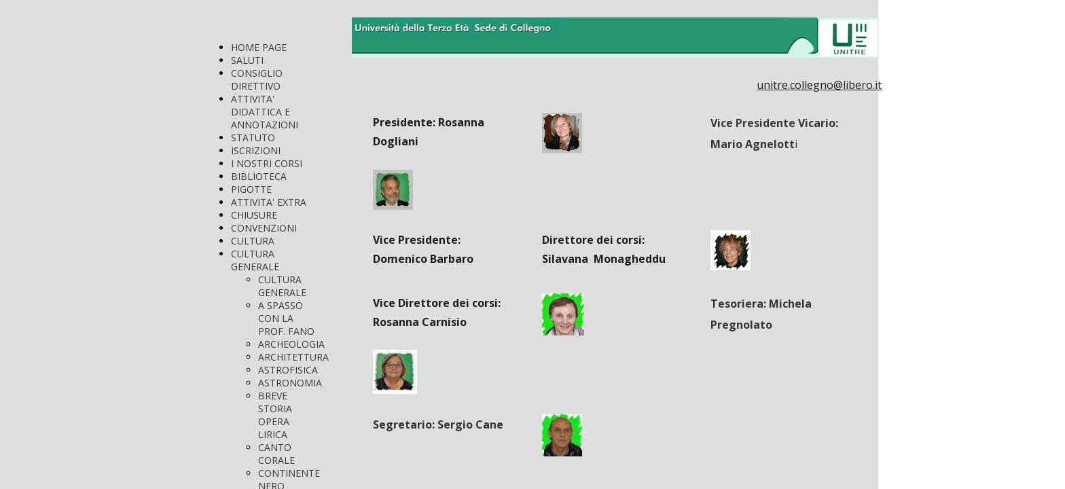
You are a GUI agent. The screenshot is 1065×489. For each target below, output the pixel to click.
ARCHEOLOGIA (291, 344)
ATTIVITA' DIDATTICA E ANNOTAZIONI (264, 111)
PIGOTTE (251, 189)
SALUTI (247, 60)
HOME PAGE (259, 47)
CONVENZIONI (264, 227)
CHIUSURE (254, 215)
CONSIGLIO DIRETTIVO (257, 79)
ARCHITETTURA (293, 356)
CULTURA (252, 240)
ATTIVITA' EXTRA (268, 202)
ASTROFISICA (288, 369)
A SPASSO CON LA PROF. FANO (286, 318)
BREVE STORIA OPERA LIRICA (275, 415)
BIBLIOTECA (259, 176)
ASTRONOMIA (290, 382)
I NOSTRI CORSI (266, 163)
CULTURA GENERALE (255, 260)
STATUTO (253, 137)
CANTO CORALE (276, 454)
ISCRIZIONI (256, 150)
